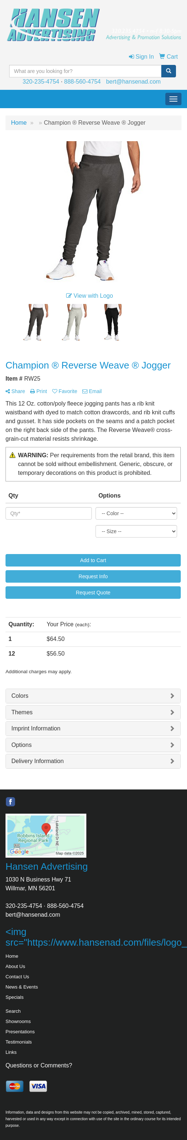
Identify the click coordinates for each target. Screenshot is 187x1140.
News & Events (22, 987)
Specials (15, 997)
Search (13, 1011)
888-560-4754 (82, 81)
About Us (15, 966)
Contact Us (17, 976)
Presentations (20, 1031)
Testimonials (19, 1042)
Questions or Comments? (39, 1065)
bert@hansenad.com (133, 81)
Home (12, 956)
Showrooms (18, 1021)
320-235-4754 (41, 81)
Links (11, 1052)
